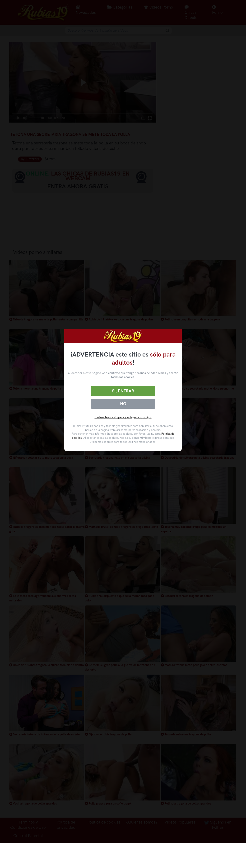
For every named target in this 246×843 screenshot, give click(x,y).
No (123, 403)
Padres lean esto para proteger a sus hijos (123, 417)
